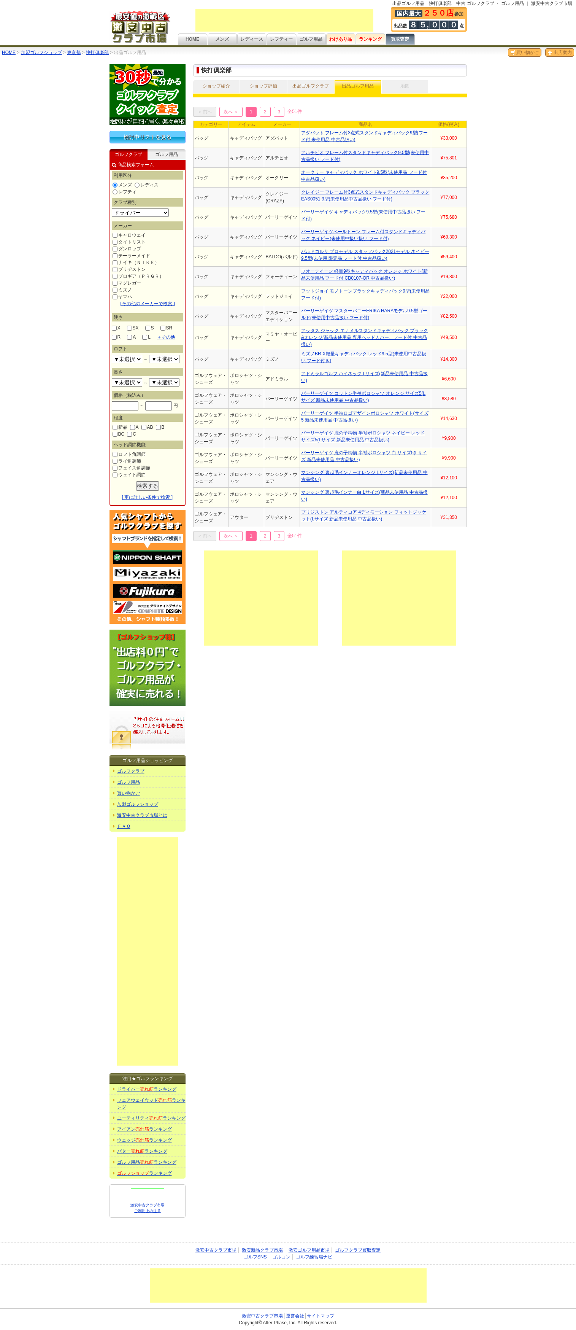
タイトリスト (129, 242)
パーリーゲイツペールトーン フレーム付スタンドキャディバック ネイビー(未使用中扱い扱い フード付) (363, 235)
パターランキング (142, 1151)
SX (133, 328)
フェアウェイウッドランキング (151, 1104)
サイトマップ (320, 1316)
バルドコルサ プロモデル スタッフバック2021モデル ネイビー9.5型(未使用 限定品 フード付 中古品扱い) (365, 255)
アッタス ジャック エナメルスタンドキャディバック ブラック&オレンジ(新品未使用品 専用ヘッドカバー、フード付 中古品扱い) (364, 337)
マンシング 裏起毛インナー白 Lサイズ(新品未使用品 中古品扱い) (364, 496)
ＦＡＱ (123, 826)
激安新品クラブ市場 (262, 1250)
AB (147, 427)
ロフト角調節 (129, 454)
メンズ (222, 39)
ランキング (370, 39)
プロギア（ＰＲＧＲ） (138, 276)
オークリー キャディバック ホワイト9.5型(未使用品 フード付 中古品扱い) (364, 176)
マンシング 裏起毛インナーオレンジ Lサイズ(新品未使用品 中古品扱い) (364, 476)
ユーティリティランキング (151, 1118)
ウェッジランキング (144, 1140)
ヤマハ (122, 296)
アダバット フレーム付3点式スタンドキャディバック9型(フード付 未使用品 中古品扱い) (364, 136)
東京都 (74, 52)
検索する (147, 486)
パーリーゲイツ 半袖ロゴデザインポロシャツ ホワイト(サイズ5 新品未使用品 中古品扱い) (364, 416)
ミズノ (122, 290)
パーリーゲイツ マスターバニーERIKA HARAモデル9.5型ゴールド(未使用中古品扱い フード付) (364, 314)
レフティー (281, 39)
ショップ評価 (263, 86)
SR (166, 328)
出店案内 (559, 52)
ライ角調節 (127, 461)
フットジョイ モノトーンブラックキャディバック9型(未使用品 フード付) (365, 294)
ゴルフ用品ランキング (146, 1162)
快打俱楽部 (97, 52)
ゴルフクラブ (130, 771)
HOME (192, 39)
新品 (120, 427)
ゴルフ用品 (311, 39)
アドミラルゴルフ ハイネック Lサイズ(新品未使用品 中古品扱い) (364, 377)
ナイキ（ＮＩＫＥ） (136, 262)
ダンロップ (127, 248)
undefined (127, 359)
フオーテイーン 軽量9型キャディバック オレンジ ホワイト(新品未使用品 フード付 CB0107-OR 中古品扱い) (364, 275)
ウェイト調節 (129, 474)
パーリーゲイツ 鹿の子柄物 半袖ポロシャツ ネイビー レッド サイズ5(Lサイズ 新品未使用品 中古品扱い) (363, 436)
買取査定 (400, 39)
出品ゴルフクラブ (310, 86)
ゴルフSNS (255, 1257)
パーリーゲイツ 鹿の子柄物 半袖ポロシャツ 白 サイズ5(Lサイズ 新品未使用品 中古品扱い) (364, 456)
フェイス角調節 (131, 468)
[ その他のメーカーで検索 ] (147, 303)
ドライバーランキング (146, 1089)
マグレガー (127, 283)
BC (119, 434)
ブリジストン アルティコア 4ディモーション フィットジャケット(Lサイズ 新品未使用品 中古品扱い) (363, 515)
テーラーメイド (131, 255)
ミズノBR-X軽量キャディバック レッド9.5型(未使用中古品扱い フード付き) (363, 357)
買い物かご (524, 52)
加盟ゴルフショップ (41, 52)
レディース (251, 39)
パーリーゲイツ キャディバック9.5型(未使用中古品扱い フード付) (363, 215)
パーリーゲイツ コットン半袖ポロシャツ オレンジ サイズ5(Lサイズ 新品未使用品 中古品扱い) (363, 397)
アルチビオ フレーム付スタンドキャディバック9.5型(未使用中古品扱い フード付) (365, 156)
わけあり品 (340, 39)
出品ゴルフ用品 (358, 86)
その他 (166, 337)
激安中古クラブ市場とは (142, 815)
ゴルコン (281, 1257)
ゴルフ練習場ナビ (314, 1257)
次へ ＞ (231, 112)
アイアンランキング (144, 1129)
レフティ (124, 191)
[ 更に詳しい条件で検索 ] (147, 497)
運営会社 (295, 1316)
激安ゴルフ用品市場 (309, 1250)
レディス (147, 185)
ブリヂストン (129, 269)
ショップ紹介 (216, 86)
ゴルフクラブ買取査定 (358, 1250)
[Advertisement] (284, 20)
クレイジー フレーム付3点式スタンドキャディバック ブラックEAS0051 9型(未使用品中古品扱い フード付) (365, 195)
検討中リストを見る (147, 137)
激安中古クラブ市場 (215, 1250)
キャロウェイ (129, 235)
